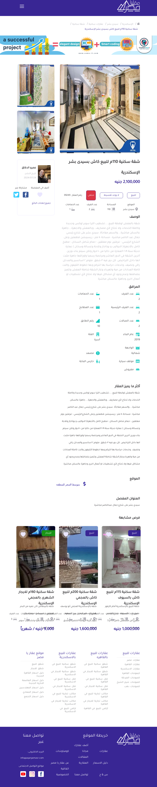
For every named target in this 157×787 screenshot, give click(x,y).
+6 (36, 130)
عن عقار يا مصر (60, 763)
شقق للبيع (38, 664)
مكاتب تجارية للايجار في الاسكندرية (63, 702)
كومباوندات (62, 751)
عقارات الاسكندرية (130, 669)
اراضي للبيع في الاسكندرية (68, 710)
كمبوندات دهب (132, 686)
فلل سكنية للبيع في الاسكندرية (65, 680)
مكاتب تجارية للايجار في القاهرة (95, 702)
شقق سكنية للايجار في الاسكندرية (63, 673)
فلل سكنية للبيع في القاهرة (97, 680)
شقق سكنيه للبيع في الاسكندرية (64, 666)
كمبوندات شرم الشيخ (128, 682)
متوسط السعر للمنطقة (71, 484)
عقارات (104, 751)
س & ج (103, 775)
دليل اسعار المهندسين (31, 688)
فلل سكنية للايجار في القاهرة (96, 688)
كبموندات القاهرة (131, 673)
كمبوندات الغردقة (131, 678)
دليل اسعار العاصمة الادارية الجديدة (33, 682)
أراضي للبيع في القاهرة (96, 708)
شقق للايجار (37, 668)
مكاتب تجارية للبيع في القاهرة (96, 695)
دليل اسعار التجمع (34, 697)
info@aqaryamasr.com (32, 758)
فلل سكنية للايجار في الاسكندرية (64, 688)
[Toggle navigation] (22, 6)
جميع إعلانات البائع (41, 203)
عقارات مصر (133, 660)
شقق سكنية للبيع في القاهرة (96, 666)
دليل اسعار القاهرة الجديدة (34, 674)
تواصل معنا (81, 775)
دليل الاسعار (100, 763)
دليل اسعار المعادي (33, 692)
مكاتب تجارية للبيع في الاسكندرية (64, 695)
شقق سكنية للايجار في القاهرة (95, 673)
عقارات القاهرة (132, 664)
